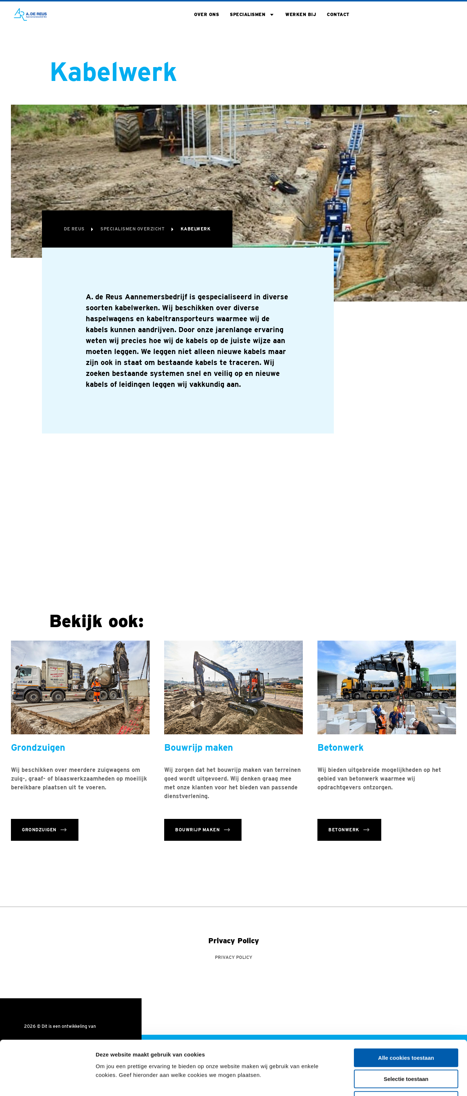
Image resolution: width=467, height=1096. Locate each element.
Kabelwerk (196, 229)
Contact (338, 14)
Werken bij (300, 14)
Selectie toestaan (406, 1028)
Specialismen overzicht (133, 229)
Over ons (206, 14)
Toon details (393, 1081)
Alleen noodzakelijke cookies (406, 1049)
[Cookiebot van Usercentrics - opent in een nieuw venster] (47, 1081)
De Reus (75, 229)
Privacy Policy (233, 957)
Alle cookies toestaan (406, 1007)
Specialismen (247, 14)
